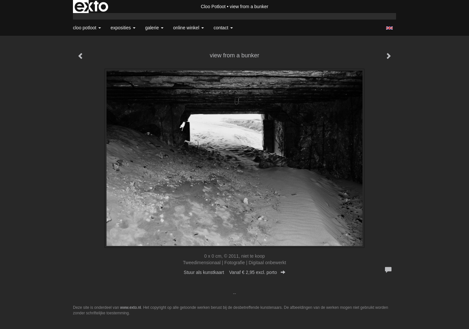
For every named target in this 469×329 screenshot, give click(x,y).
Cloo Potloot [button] (87, 27)
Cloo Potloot (213, 6)
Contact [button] (223, 27)
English (389, 28)
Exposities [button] (123, 27)
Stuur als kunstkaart (234, 272)
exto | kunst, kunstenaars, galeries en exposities (91, 6)
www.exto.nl (130, 307)
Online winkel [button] (188, 27)
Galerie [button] (154, 27)
